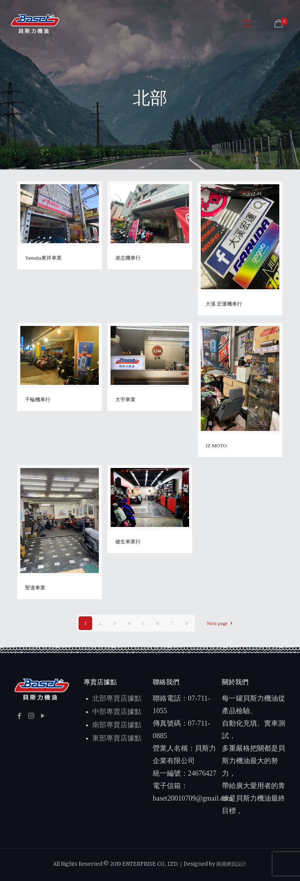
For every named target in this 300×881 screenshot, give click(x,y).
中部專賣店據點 (116, 711)
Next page (220, 623)
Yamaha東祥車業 (43, 258)
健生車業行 (128, 542)
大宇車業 (125, 399)
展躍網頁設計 (231, 864)
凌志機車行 (128, 258)
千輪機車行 (37, 399)
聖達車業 (35, 588)
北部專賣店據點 (116, 698)
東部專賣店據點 (116, 738)
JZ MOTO (216, 446)
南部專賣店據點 (116, 725)
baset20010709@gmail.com (192, 798)
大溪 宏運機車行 (223, 304)
